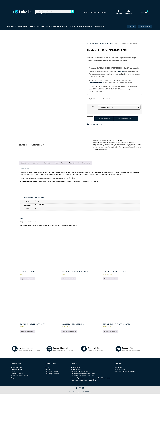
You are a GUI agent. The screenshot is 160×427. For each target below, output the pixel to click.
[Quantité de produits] (90, 118)
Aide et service (101, 12)
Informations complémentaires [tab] (54, 163)
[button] (12, 26)
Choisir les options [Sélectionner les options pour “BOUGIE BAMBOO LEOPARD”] (69, 331)
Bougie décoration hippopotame (101, 144)
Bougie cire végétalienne (130, 142)
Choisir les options (104, 119)
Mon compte (119, 13)
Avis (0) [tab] (72, 163)
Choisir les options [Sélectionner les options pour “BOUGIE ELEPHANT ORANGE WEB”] (110, 331)
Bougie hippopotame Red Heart (131, 144)
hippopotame (131, 148)
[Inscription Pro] (128, 11)
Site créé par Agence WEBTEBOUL (80, 392)
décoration (109, 148)
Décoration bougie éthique (119, 148)
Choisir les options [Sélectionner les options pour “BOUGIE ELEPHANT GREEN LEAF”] (110, 279)
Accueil (89, 43)
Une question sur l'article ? (126, 119)
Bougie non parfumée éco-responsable (103, 146)
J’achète (93, 12)
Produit (38, 14)
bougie (100, 142)
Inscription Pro (128, 13)
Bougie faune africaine (117, 144)
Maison (95, 43)
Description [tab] (25, 163)
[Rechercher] (72, 11)
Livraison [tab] (36, 163)
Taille (92, 106)
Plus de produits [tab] (84, 163)
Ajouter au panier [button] (27, 279)
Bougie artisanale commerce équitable (113, 142)
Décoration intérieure (106, 43)
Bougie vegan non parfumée (121, 146)
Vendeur (44, 14)
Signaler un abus (94, 124)
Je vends (86, 12)
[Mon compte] (119, 11)
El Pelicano (121, 71)
